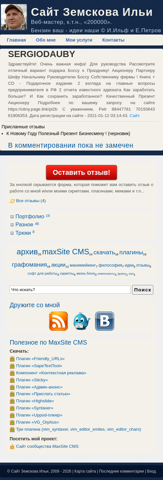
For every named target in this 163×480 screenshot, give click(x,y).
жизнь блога (85, 273)
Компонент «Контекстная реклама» (51, 372)
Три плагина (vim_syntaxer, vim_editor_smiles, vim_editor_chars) (78, 429)
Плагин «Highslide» (35, 400)
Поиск (142, 289)
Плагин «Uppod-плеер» (39, 415)
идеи (129, 265)
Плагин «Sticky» (32, 379)
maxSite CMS (65, 251)
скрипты (67, 273)
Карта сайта (85, 471)
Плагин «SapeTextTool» (39, 365)
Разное (27, 224)
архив (27, 251)
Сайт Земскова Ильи (92, 12)
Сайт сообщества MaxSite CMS (47, 446)
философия (110, 265)
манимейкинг (83, 265)
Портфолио (32, 216)
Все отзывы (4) (31, 200)
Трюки (24, 233)
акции (58, 265)
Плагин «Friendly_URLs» (40, 358)
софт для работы (42, 273)
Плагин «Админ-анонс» (39, 387)
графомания (29, 264)
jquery (122, 273)
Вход (151, 471)
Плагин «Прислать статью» (43, 393)
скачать (104, 252)
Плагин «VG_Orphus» (37, 422)
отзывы (142, 265)
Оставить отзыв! (81, 172)
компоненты (106, 273)
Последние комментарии (121, 471)
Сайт (134, 115)
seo (131, 273)
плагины (131, 252)
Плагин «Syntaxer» (34, 408)
